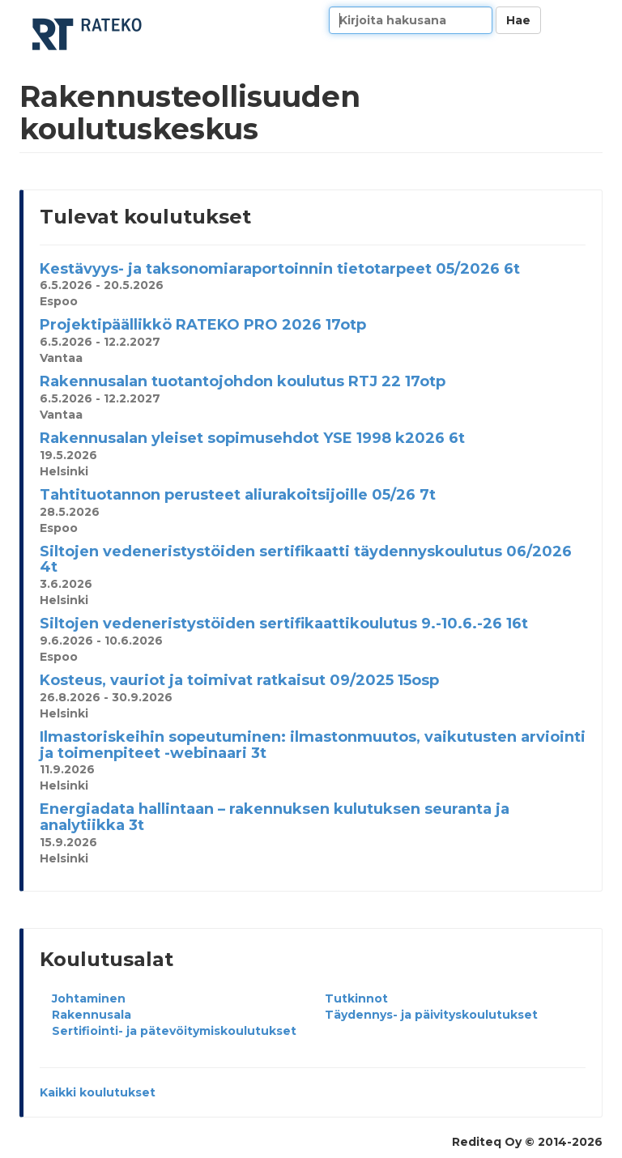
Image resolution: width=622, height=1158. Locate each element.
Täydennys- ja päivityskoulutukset (431, 1014)
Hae (518, 20)
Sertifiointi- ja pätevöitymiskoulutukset (174, 1031)
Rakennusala (91, 1014)
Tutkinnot (356, 998)
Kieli (584, 20)
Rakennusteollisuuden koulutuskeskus (88, 34)
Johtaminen (89, 998)
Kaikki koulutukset (98, 1092)
